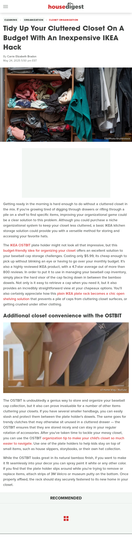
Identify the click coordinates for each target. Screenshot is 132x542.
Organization (33, 20)
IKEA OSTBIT (20, 245)
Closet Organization (63, 20)
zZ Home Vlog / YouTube (113, 390)
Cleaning (10, 20)
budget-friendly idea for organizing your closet (39, 250)
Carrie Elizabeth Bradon (21, 56)
